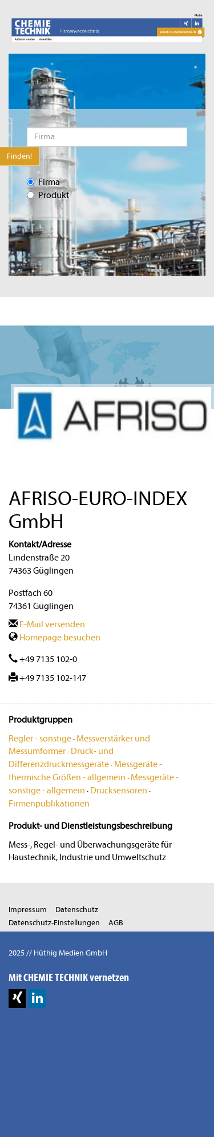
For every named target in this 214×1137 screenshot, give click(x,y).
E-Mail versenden (47, 624)
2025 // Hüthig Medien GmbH (58, 953)
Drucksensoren (118, 790)
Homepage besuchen (54, 637)
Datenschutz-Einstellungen (54, 923)
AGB (115, 923)
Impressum (28, 909)
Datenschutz (76, 909)
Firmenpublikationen (49, 804)
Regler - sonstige (40, 738)
